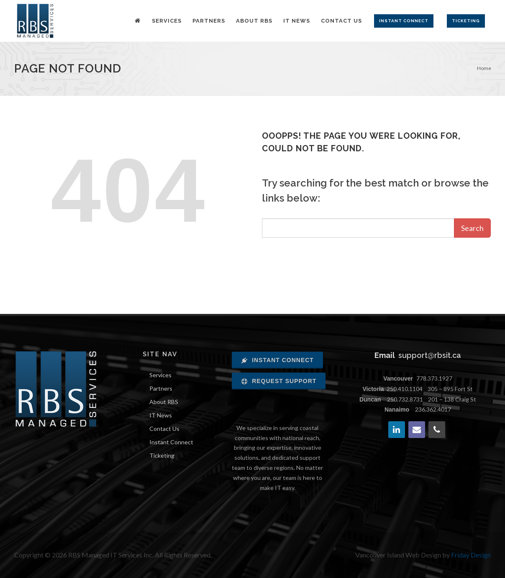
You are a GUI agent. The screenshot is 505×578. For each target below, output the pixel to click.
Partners (160, 388)
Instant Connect (171, 442)
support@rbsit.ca (429, 355)
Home (484, 68)
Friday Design (471, 555)
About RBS (163, 401)
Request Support (278, 381)
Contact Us (164, 428)
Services (160, 374)
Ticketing (161, 455)
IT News (160, 415)
